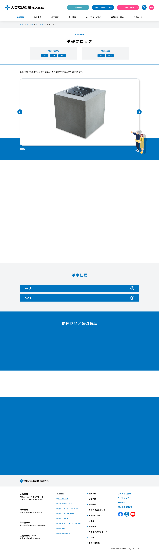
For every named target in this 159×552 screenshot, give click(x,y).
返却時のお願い (117, 17)
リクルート (138, 17)
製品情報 (20, 17)
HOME (22, 24)
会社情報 (72, 17)
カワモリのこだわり (93, 17)
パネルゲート (40, 24)
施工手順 (55, 17)
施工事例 (37, 17)
